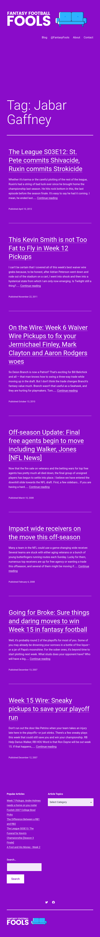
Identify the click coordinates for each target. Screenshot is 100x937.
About (76, 37)
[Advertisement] (50, 74)
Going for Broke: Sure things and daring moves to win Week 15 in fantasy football (49, 621)
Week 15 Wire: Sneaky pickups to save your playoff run (49, 709)
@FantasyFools (60, 37)
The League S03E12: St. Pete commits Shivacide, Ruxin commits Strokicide (45, 160)
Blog (44, 37)
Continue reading (47, 198)
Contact (88, 37)
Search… (11, 859)
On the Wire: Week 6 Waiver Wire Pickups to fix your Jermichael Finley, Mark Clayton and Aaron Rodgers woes (48, 344)
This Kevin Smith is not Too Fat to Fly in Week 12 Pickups (48, 248)
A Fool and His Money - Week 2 (23, 847)
